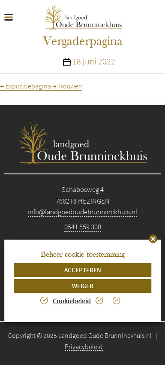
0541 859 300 (82, 226)
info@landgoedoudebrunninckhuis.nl (82, 211)
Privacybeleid (84, 346)
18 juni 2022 (93, 61)
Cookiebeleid (72, 300)
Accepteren (82, 270)
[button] (153, 238)
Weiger (82, 286)
